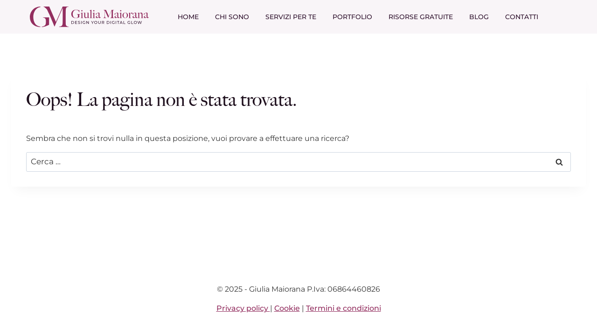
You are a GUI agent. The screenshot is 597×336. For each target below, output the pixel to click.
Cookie (287, 308)
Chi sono (232, 17)
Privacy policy (243, 308)
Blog (479, 17)
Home (188, 17)
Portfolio (352, 17)
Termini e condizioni (343, 308)
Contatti (521, 17)
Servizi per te (290, 17)
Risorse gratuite (421, 17)
